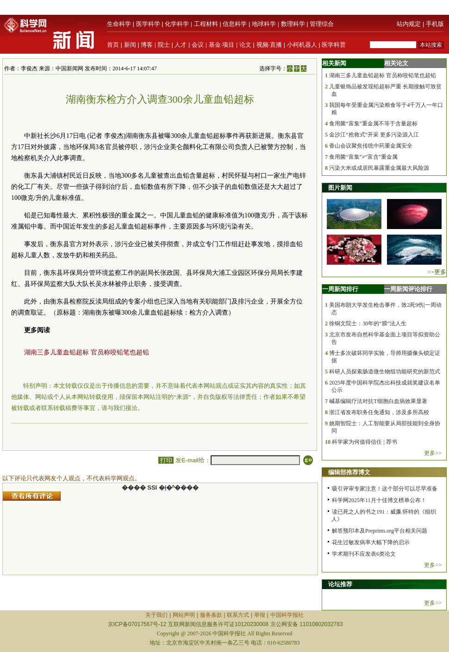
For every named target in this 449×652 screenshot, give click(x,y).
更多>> (433, 453)
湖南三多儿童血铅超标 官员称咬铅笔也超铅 (86, 352)
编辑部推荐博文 (349, 472)
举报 (259, 615)
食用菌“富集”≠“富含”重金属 (363, 157)
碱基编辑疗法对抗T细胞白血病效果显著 (378, 401)
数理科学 (293, 23)
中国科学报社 (287, 615)
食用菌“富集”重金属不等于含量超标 (373, 123)
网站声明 (184, 615)
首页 (113, 44)
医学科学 (148, 23)
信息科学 (235, 23)
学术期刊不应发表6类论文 (364, 554)
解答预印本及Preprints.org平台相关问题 (379, 531)
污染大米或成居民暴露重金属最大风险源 (379, 168)
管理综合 (322, 23)
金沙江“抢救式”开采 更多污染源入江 (374, 134)
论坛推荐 (340, 584)
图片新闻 (340, 187)
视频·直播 (269, 44)
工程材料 (206, 23)
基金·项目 (222, 44)
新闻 (130, 44)
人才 (181, 44)
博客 (147, 44)
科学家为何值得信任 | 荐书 (364, 442)
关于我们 (156, 615)
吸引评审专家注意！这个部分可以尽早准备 (384, 488)
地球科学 (264, 23)
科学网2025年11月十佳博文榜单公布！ (379, 500)
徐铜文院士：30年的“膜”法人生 (367, 323)
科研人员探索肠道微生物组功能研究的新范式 (384, 371)
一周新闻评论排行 (408, 289)
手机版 (435, 23)
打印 (166, 460)
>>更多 (436, 271)
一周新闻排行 (340, 289)
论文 (245, 44)
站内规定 (409, 23)
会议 (198, 44)
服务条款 (211, 615)
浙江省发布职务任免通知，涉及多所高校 (379, 412)
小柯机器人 (302, 44)
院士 (164, 44)
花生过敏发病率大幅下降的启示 (371, 542)
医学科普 (334, 44)
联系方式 (238, 615)
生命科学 (119, 23)
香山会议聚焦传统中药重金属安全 (370, 146)
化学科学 (177, 23)
